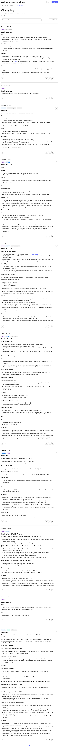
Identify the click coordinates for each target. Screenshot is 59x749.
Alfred (16, 61)
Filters (53, 19)
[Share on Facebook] (49, 78)
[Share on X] (52, 78)
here (28, 63)
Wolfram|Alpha (34, 254)
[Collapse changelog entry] (56, 30)
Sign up (55, 2)
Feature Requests (8, 5)
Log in (48, 2)
